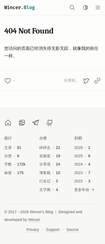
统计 (8, 138)
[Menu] (98, 7)
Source (72, 229)
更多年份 (84, 189)
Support (52, 229)
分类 (43, 138)
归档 (78, 138)
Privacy (32, 229)
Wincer (19, 7)
